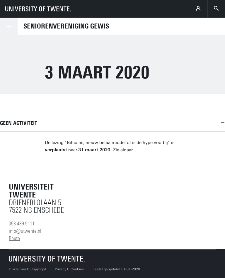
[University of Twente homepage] (38, 9)
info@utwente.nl (25, 231)
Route (14, 238)
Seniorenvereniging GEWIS (66, 26)
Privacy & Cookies (69, 269)
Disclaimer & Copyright (27, 269)
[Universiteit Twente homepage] (47, 258)
